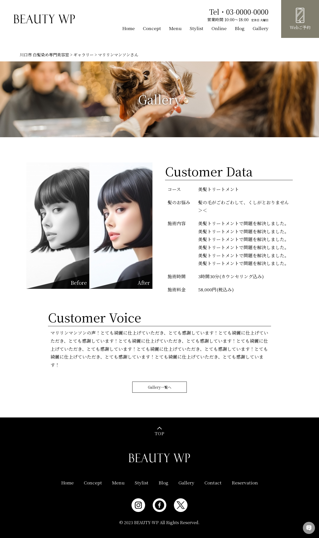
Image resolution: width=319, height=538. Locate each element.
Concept (152, 28)
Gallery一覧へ (159, 388)
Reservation (245, 482)
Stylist (196, 28)
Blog (240, 28)
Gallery (261, 28)
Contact (213, 482)
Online (219, 28)
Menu (175, 28)
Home (128, 28)
